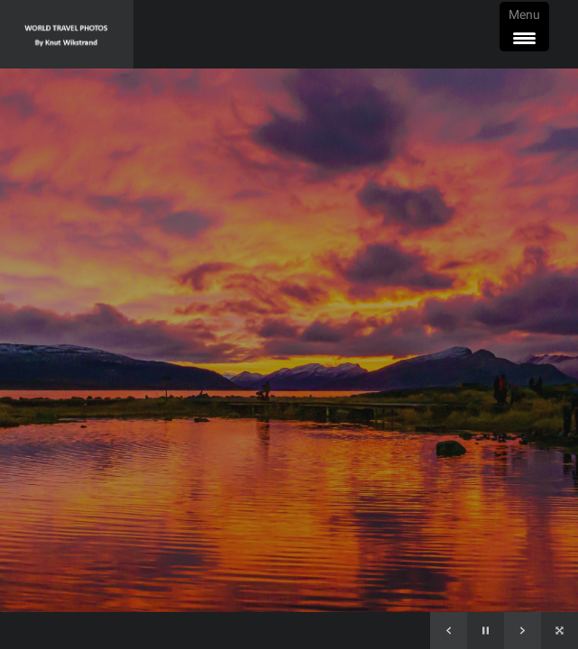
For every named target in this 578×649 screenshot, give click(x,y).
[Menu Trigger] (524, 26)
